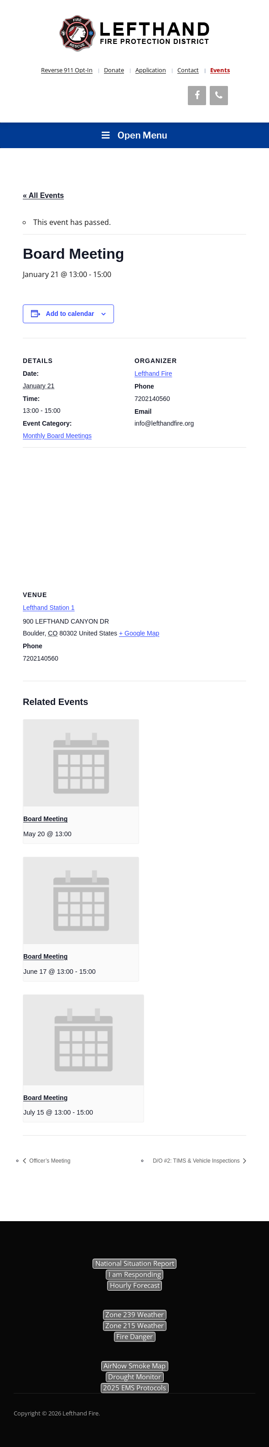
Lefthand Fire (153, 373)
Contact (188, 70)
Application (150, 70)
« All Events (43, 195)
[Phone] (219, 95)
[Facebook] (197, 95)
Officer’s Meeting (49, 1161)
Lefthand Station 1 (49, 607)
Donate (114, 70)
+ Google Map (139, 633)
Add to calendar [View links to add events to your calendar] (70, 313)
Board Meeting (45, 818)
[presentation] (81, 763)
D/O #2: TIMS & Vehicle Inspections (197, 1161)
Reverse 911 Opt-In (67, 70)
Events (220, 70)
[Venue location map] (134, 513)
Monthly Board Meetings (57, 435)
